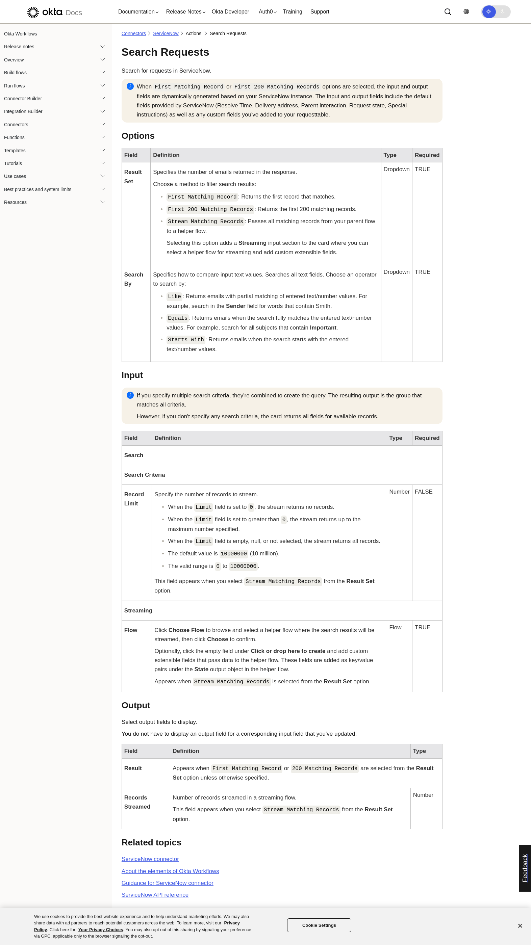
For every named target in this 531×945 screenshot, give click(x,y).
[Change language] (466, 12)
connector (150, 859)
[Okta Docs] (53, 11)
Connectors (16, 124)
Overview (14, 59)
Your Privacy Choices (100, 929)
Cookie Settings (319, 925)
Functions (14, 137)
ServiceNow (166, 33)
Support (319, 12)
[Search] (447, 11)
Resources (15, 202)
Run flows (14, 85)
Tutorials (13, 163)
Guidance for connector (167, 883)
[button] (137, 12)
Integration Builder (23, 111)
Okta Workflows (20, 33)
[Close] (520, 925)
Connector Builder (23, 98)
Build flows (15, 72)
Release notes (19, 46)
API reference (155, 895)
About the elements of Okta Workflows (170, 871)
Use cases (15, 176)
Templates (15, 150)
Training (292, 12)
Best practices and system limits (37, 189)
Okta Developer (230, 12)
